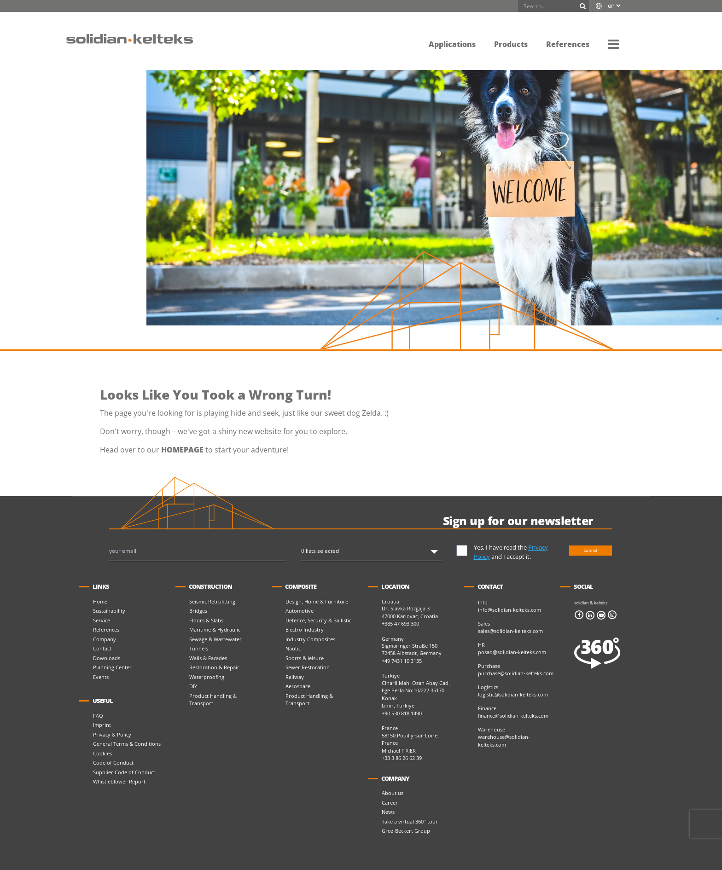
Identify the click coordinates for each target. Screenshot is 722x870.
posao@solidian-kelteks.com (512, 652)
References (106, 629)
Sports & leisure (304, 658)
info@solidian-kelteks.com (509, 609)
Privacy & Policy (112, 734)
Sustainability (109, 610)
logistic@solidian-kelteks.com (513, 694)
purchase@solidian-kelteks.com (515, 673)
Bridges (198, 610)
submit (590, 550)
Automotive (299, 610)
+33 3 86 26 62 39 (402, 757)
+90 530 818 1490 (402, 713)
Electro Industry (304, 629)
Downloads (106, 658)
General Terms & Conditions (127, 743)
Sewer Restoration (307, 667)
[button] (613, 43)
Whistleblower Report (119, 781)
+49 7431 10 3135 (402, 660)
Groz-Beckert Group (406, 830)
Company (104, 639)
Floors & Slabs (206, 620)
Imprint (102, 724)
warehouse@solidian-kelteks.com (504, 740)
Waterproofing (206, 676)
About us (392, 792)
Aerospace (297, 686)
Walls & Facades (208, 658)
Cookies (102, 753)
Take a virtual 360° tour (410, 821)
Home (100, 601)
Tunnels (198, 648)
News (388, 811)
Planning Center (112, 667)
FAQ (98, 715)
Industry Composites (310, 639)
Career (390, 802)
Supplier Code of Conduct (124, 772)
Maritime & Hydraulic (214, 629)
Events (101, 676)
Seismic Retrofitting (212, 601)
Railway (294, 676)
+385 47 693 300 (400, 623)
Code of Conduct (113, 762)
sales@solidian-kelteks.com (510, 630)
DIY (193, 686)
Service (101, 620)
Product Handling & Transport (213, 699)
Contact (102, 648)
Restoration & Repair (214, 667)
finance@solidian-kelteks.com (513, 715)
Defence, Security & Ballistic (318, 620)
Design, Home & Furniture (316, 601)
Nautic (293, 648)
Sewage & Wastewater (215, 639)
